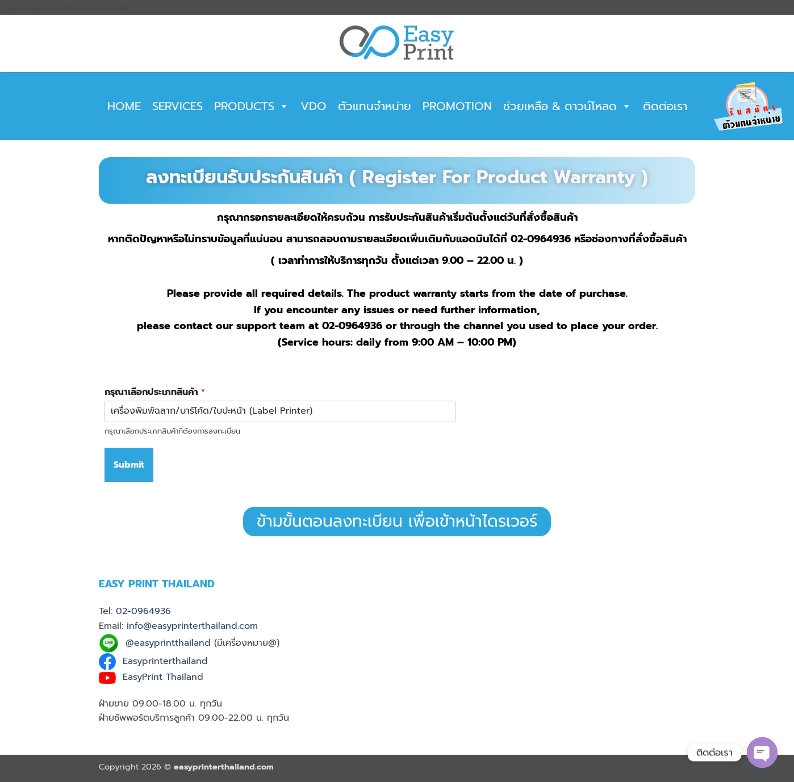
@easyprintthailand (168, 643)
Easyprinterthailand (165, 662)
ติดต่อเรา (665, 106)
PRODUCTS (251, 106)
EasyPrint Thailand (163, 677)
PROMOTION (457, 106)
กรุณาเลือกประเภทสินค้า (155, 392)
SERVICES (177, 106)
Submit (129, 465)
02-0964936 (143, 611)
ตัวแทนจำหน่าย (374, 106)
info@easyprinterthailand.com (192, 626)
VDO (313, 106)
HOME (124, 106)
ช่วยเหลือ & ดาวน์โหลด (567, 106)
